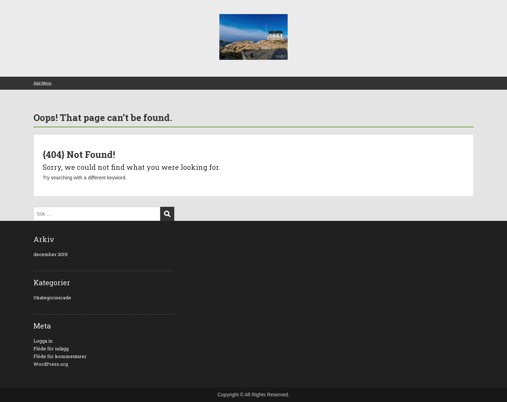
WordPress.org (50, 364)
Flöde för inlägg (51, 348)
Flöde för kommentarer (60, 356)
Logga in (42, 341)
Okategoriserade (52, 297)
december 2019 (50, 254)
